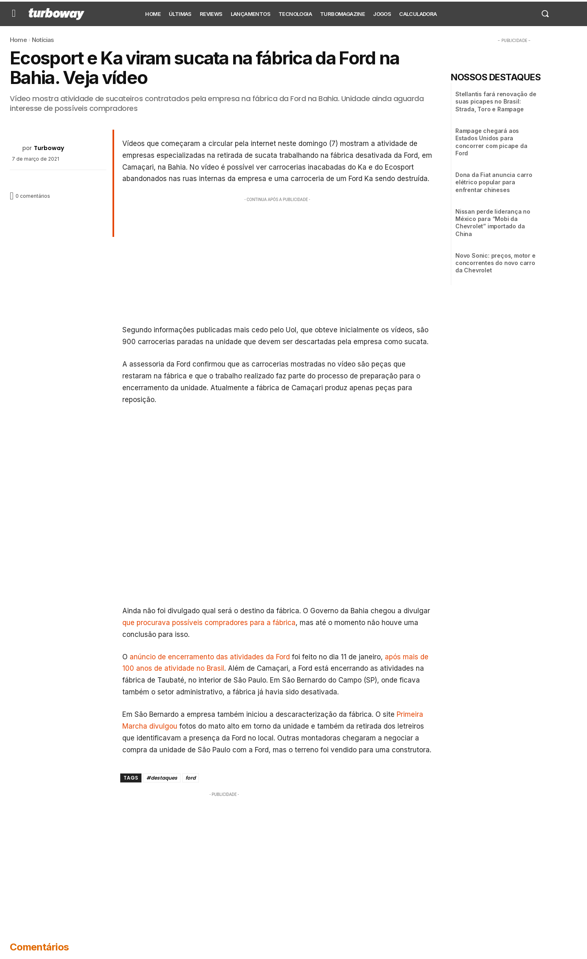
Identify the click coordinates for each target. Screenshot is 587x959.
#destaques (161, 777)
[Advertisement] (277, 261)
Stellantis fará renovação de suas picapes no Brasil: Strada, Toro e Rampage (495, 101)
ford (190, 777)
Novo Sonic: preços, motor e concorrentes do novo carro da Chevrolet (495, 263)
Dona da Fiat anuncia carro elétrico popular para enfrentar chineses (493, 182)
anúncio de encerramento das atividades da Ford (210, 657)
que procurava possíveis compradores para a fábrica (209, 623)
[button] (545, 13)
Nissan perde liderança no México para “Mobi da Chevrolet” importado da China (492, 222)
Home (18, 40)
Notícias (43, 40)
